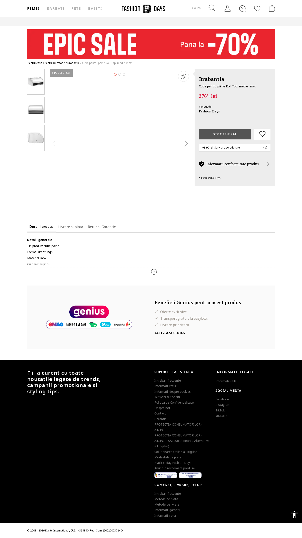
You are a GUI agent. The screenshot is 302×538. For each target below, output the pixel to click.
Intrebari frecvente (167, 380)
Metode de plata (166, 499)
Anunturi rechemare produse (174, 468)
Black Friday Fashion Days (172, 463)
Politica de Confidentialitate (174, 402)
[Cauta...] (203, 8)
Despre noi (162, 408)
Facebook (222, 399)
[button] (154, 272)
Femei (33, 8)
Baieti (95, 8)
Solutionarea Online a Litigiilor (175, 452)
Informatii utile (226, 381)
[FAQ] (242, 8)
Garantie (160, 419)
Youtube (221, 416)
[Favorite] (257, 8)
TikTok (220, 410)
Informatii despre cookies (172, 391)
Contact (160, 413)
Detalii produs (41, 226)
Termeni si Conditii (167, 397)
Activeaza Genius (170, 333)
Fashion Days (209, 111)
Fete (76, 8)
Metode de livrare (166, 504)
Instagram (222, 405)
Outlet (228, 22)
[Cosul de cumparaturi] (271, 8)
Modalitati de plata (167, 457)
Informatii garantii (167, 510)
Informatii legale (234, 372)
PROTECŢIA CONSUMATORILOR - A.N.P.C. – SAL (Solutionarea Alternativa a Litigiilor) (182, 440)
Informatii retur (165, 386)
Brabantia (211, 79)
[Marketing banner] (151, 42)
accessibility (294, 514)
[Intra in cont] (227, 8)
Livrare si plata (70, 226)
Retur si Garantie (102, 226)
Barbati (56, 8)
